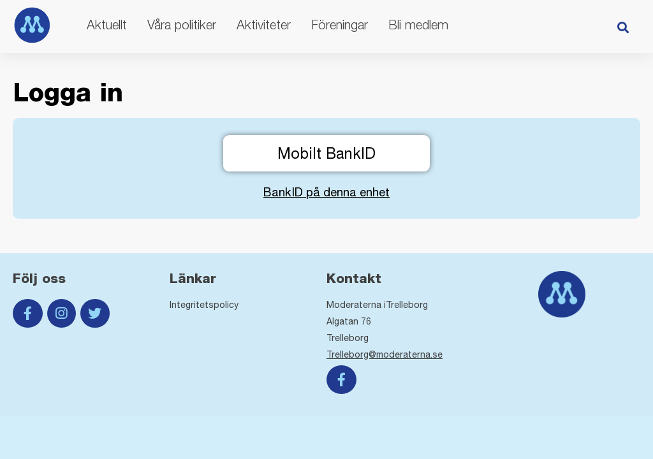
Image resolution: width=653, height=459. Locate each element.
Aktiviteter (264, 24)
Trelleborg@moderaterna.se (384, 354)
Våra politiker (181, 24)
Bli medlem (418, 24)
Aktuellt (107, 24)
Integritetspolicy (204, 305)
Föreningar (339, 24)
